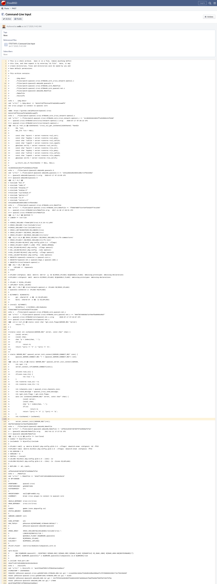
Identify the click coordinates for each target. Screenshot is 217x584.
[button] (214, 3)
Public (19, 19)
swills (19, 26)
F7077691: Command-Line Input (22, 43)
